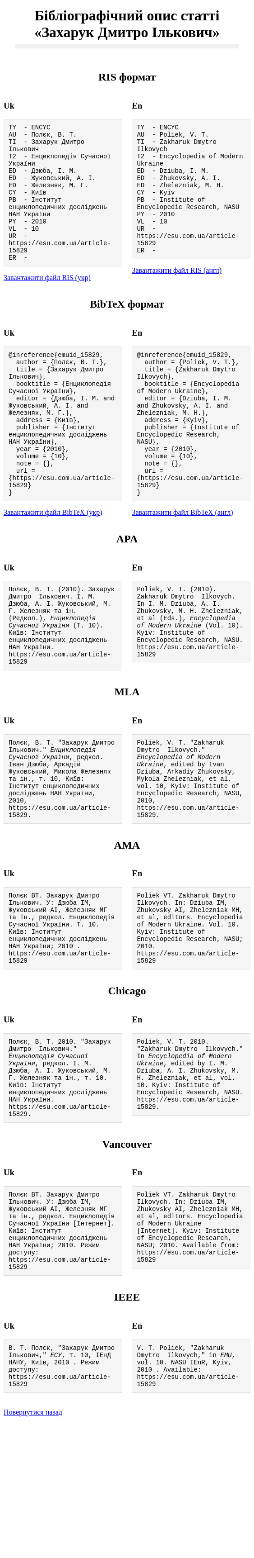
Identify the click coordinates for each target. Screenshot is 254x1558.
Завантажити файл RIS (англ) (177, 295)
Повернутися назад (33, 1546)
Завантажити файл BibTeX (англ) (182, 565)
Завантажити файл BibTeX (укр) (53, 565)
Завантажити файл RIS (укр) (47, 303)
